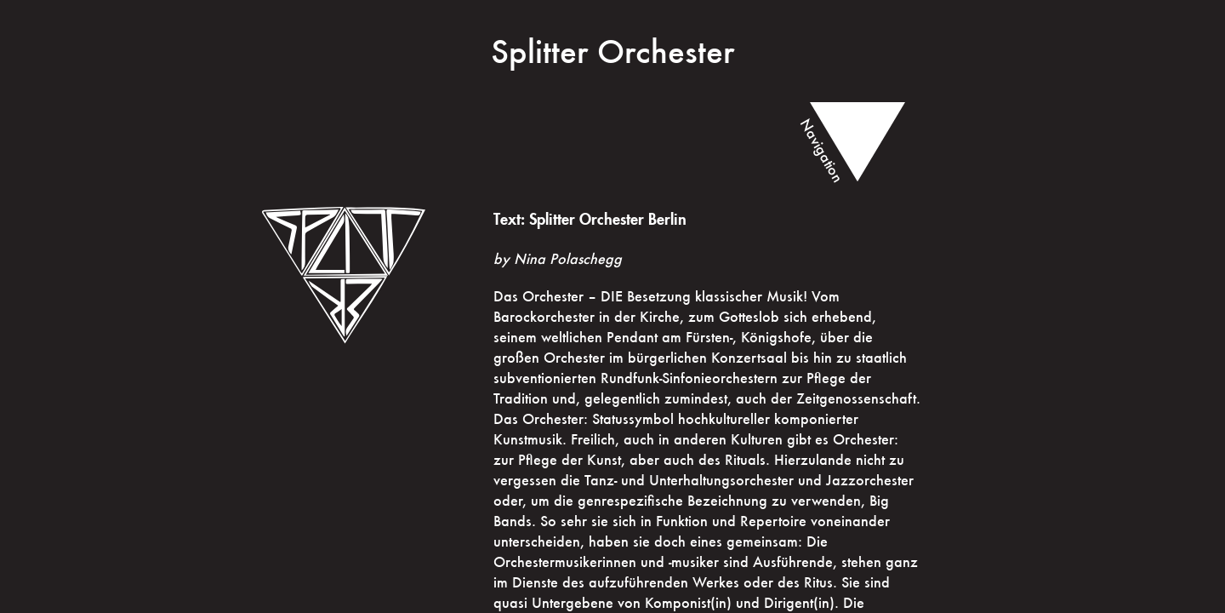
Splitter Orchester (612, 51)
